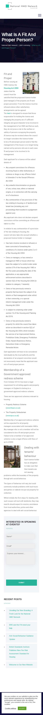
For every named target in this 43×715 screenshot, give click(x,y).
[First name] (20, 536)
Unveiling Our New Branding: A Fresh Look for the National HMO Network (21, 613)
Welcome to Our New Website (21, 665)
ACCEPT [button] (22, 708)
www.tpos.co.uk (12, 416)
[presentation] (22, 571)
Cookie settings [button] (10, 708)
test (9, 113)
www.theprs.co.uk (13, 408)
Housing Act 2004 (11, 88)
